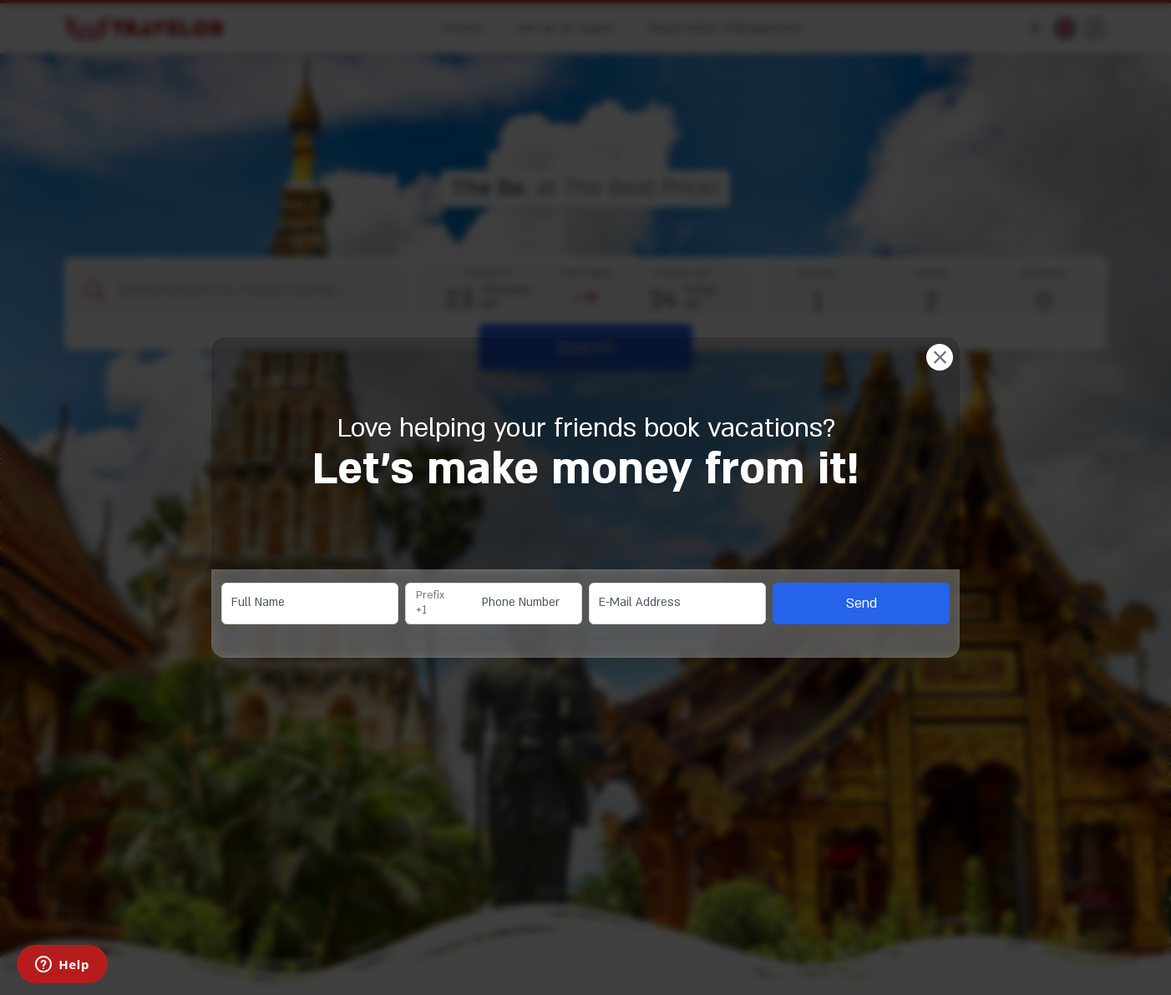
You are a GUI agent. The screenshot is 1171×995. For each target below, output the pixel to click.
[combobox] (439, 603)
